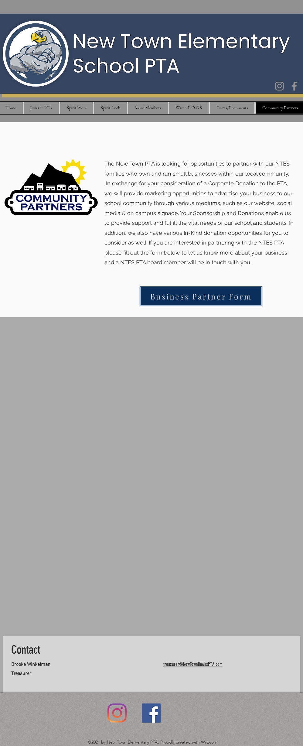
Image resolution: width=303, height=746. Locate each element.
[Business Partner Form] (201, 296)
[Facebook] (294, 86)
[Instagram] (279, 86)
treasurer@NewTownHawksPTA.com (193, 664)
